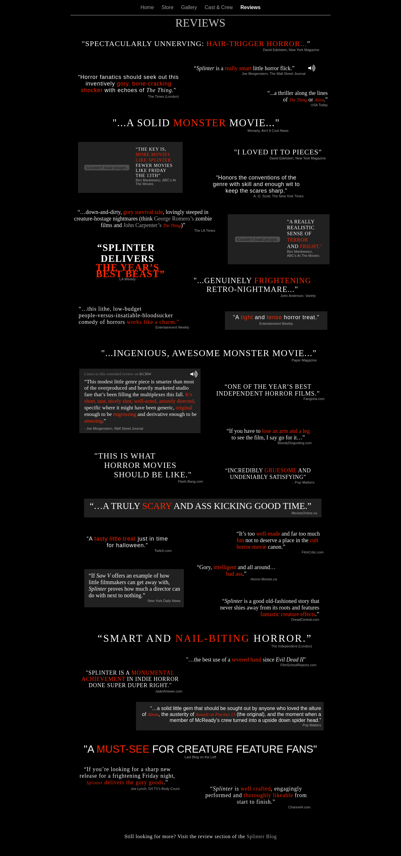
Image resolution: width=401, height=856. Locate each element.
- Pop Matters (304, 482)
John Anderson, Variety (298, 296)
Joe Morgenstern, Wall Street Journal (114, 428)
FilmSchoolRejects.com (298, 665)
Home (147, 7)
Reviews (251, 7)
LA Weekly (127, 279)
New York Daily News (164, 601)
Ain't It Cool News (275, 130)
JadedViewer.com (168, 691)
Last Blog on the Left (200, 757)
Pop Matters (312, 725)
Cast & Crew (219, 7)
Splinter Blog (262, 836)
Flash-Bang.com (190, 481)
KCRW (145, 373)
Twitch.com (163, 551)
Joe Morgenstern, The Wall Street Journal (273, 73)
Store (168, 7)
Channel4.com (299, 807)
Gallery (189, 7)
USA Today (319, 105)
